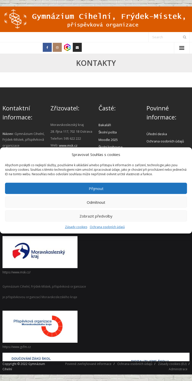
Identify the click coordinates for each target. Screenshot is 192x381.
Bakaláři (104, 125)
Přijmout (96, 188)
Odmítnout (96, 202)
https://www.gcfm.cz (16, 347)
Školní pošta (107, 132)
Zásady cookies (76, 227)
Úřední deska (156, 134)
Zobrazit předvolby (96, 215)
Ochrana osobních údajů (107, 227)
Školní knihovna (110, 147)
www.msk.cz (68, 145)
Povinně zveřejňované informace (88, 364)
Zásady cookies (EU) (172, 364)
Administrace (178, 369)
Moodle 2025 (108, 139)
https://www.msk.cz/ (16, 272)
